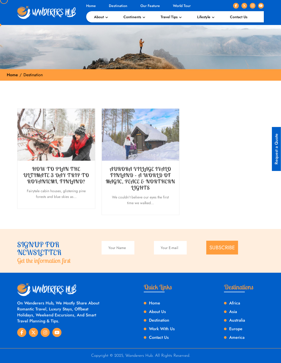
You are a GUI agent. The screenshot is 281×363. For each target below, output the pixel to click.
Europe (235, 329)
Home (91, 5)
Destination (118, 5)
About (99, 17)
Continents (132, 17)
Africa (234, 303)
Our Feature (150, 5)
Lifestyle (203, 17)
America (237, 337)
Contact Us (238, 17)
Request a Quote (276, 148)
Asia (233, 312)
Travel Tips (169, 17)
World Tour (182, 5)
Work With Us (162, 329)
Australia (237, 320)
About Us (157, 312)
